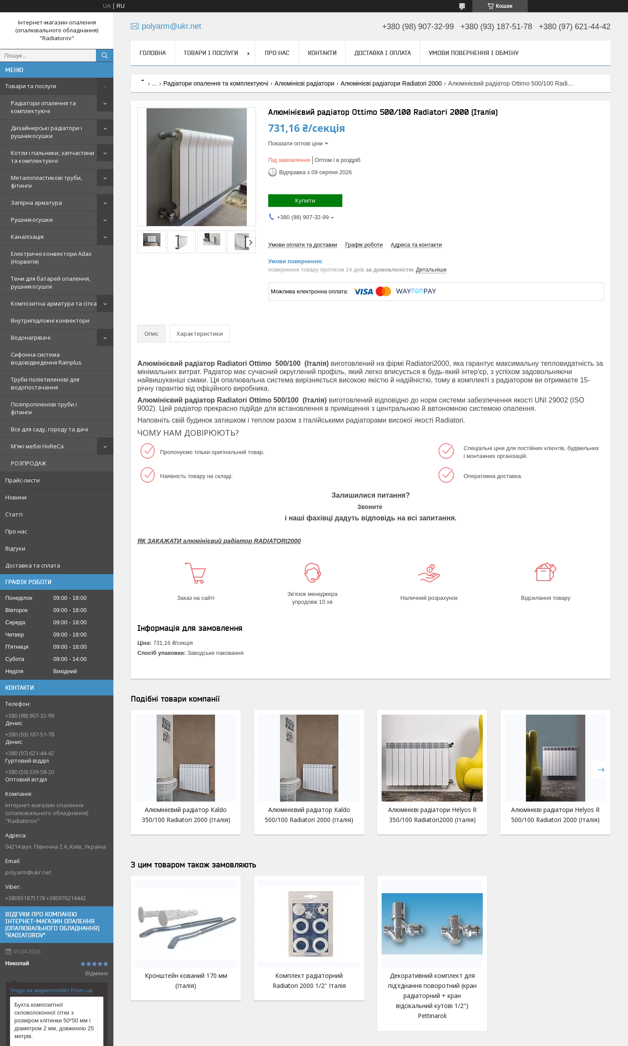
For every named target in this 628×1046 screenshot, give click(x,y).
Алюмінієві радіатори (304, 83)
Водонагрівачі (31, 337)
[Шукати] (104, 55)
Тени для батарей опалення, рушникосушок (50, 282)
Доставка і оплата (383, 52)
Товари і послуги (211, 52)
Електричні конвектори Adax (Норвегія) (51, 257)
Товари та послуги (30, 86)
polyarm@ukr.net (28, 872)
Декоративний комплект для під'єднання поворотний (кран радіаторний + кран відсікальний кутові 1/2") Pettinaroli (432, 995)
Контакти (322, 52)
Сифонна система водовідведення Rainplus (46, 358)
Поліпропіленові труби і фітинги (44, 408)
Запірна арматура (36, 202)
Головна (153, 52)
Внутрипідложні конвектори (50, 320)
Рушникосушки (32, 220)
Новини (16, 497)
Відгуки (15, 548)
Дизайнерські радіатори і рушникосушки (46, 132)
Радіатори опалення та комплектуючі (43, 107)
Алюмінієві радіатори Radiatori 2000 (391, 83)
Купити (305, 200)
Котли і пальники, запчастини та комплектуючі (52, 157)
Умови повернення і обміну (474, 52)
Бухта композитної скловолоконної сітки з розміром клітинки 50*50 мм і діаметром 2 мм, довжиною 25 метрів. (54, 1020)
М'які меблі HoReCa (37, 446)
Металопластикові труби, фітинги (46, 181)
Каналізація (27, 237)
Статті (14, 514)
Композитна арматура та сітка (54, 303)
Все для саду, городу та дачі (49, 429)
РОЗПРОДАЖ (28, 463)
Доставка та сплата (32, 565)
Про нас (16, 531)
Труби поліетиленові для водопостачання (45, 383)
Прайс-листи (22, 480)
